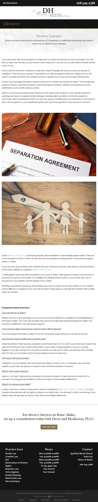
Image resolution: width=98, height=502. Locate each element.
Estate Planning (13, 475)
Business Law (12, 469)
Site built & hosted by (49, 496)
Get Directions (10, 3)
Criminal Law (11, 457)
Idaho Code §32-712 (16, 255)
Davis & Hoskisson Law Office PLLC (40, 493)
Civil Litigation (12, 472)
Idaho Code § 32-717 (41, 270)
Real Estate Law (13, 478)
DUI (7, 460)
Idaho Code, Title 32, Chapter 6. (72, 389)
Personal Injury (12, 481)
